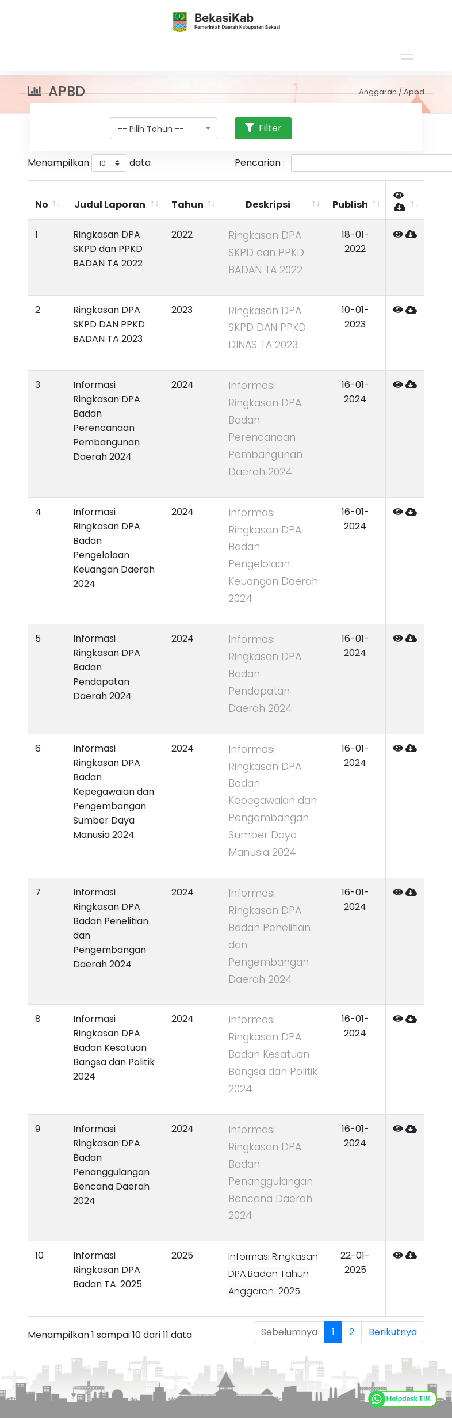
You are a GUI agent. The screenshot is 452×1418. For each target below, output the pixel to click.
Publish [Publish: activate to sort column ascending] (350, 204)
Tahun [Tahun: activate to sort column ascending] (187, 204)
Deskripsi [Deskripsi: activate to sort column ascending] (268, 204)
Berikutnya (393, 1332)
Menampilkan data (89, 163)
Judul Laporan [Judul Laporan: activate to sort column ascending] (109, 204)
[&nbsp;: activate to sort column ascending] (405, 200)
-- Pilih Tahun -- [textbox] (151, 129)
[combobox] (163, 128)
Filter (263, 128)
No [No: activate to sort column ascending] (41, 204)
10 (39, 1255)
